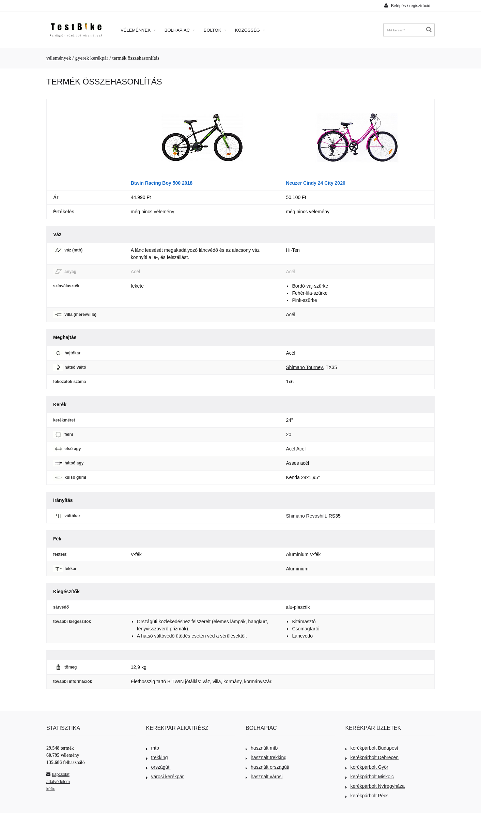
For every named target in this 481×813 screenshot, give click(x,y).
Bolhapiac (180, 30)
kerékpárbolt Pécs (367, 795)
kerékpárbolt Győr (366, 767)
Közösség (250, 30)
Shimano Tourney (304, 367)
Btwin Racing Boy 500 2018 (161, 183)
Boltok (215, 30)
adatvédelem (58, 781)
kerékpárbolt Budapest (371, 748)
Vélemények (138, 30)
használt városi (264, 776)
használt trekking (266, 757)
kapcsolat (57, 774)
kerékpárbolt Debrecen (372, 757)
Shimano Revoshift (306, 516)
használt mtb (262, 748)
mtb (152, 748)
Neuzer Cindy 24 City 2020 (315, 183)
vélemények (58, 58)
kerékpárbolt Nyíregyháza (375, 786)
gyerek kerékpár (91, 58)
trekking (157, 757)
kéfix (50, 788)
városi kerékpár (165, 776)
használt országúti (267, 767)
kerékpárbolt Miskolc (369, 776)
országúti (158, 767)
